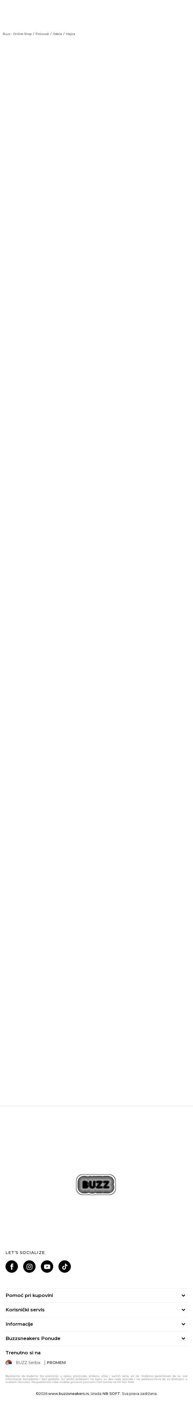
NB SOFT (111, 1393)
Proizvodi (42, 34)
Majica (70, 34)
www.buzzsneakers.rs (68, 1393)
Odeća (57, 34)
